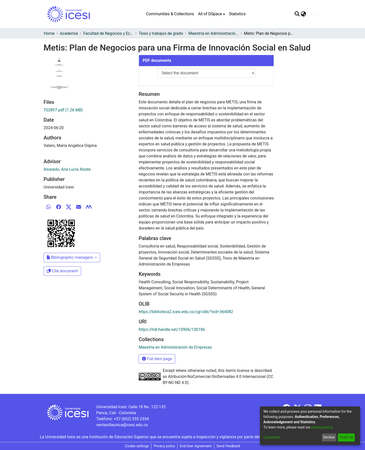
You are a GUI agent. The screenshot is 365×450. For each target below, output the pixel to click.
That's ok (346, 437)
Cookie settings (137, 446)
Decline (329, 437)
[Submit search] (297, 14)
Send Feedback (228, 446)
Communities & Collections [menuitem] (170, 14)
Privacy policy (164, 446)
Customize (271, 437)
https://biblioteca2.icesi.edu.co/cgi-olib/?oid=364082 (186, 311)
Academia (69, 33)
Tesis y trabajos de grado (161, 33)
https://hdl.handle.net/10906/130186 (172, 329)
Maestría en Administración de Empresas (214, 33)
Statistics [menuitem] (237, 14)
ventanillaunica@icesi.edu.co (122, 424)
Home (49, 33)
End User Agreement (196, 446)
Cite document (62, 271)
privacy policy (321, 427)
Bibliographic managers (70, 257)
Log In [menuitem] (312, 14)
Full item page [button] (157, 358)
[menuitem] (211, 14)
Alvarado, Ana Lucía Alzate (67, 169)
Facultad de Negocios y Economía (108, 33)
